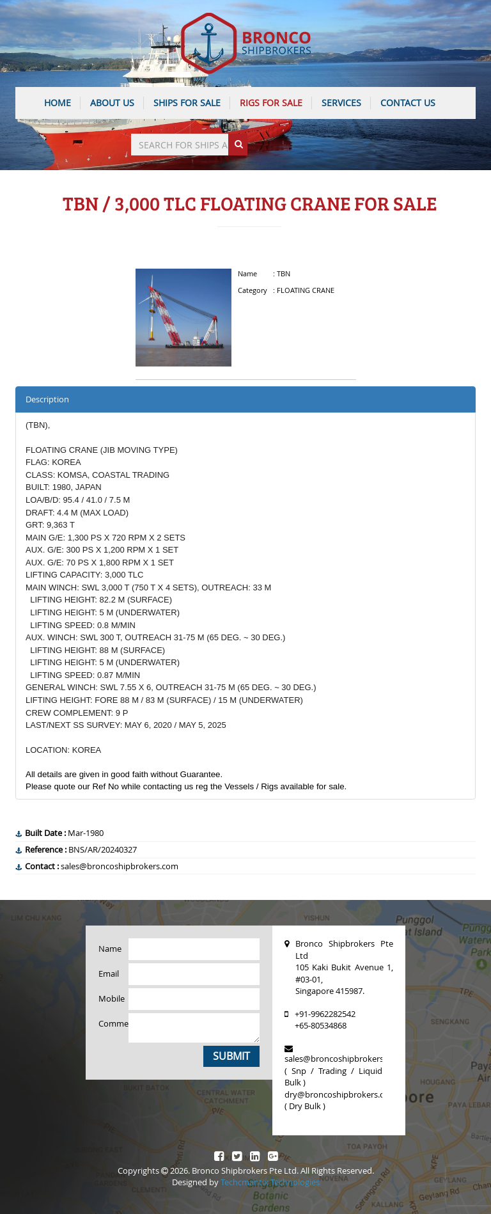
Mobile (108, 998)
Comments (108, 1023)
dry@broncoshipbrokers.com (340, 1094)
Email (108, 973)
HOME (57, 103)
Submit (231, 1056)
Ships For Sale (187, 103)
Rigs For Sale (271, 103)
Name (108, 948)
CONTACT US (407, 103)
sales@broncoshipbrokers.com (343, 1058)
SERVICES (341, 103)
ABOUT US (112, 103)
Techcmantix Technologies (270, 1182)
